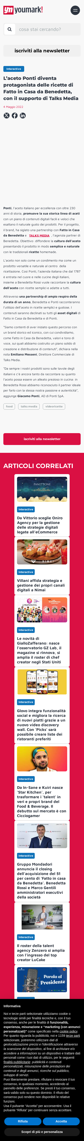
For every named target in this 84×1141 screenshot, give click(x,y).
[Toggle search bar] (9, 29)
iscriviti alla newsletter (42, 50)
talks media (29, 368)
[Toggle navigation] (75, 10)
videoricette (54, 368)
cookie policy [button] (68, 1031)
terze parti (73, 1035)
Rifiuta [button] (23, 1121)
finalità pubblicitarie (17, 1062)
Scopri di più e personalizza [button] (41, 1132)
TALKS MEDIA (39, 197)
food (9, 368)
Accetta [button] (61, 1121)
